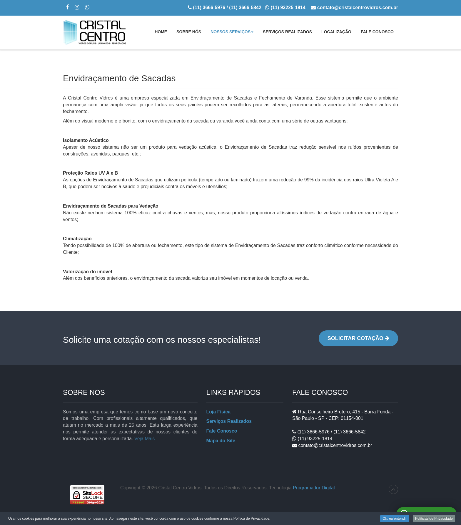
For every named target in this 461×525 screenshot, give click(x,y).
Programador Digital (314, 487)
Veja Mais (144, 438)
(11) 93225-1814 (314, 438)
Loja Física (218, 411)
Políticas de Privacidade (434, 519)
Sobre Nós (188, 31)
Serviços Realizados (287, 31)
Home (161, 31)
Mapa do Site (220, 440)
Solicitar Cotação (358, 338)
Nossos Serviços (232, 33)
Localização (336, 31)
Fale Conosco (377, 31)
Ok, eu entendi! (394, 519)
